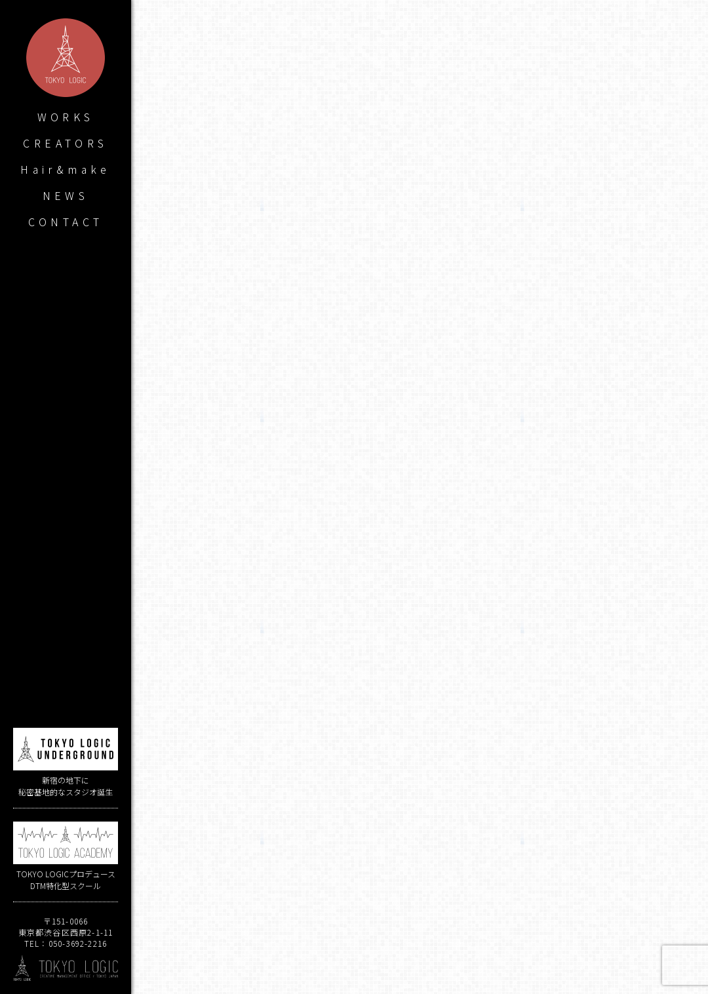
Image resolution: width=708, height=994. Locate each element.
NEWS (66, 195)
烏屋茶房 (423, 712)
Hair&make (65, 169)
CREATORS (65, 143)
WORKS (65, 117)
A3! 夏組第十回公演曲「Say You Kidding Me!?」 (562, 889)
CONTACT (66, 221)
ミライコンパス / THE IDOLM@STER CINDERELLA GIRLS (277, 889)
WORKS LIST (419, 947)
